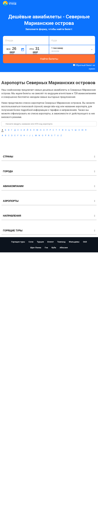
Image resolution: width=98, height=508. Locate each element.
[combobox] (26, 40)
